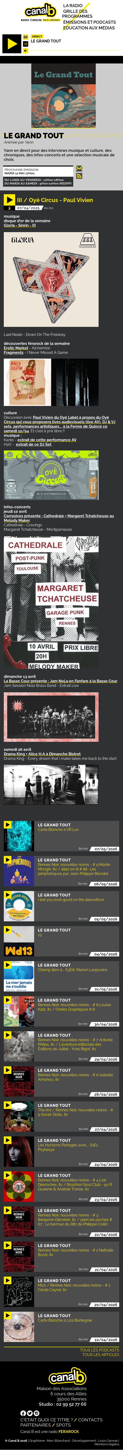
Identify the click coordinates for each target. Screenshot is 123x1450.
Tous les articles (100, 1354)
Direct (37, 36)
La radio (73, 5)
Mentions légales (107, 1444)
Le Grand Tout (46, 41)
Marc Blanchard (58, 1440)
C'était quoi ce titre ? (46, 1419)
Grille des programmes (77, 14)
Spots (63, 1424)
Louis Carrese (108, 1440)
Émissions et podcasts (89, 21)
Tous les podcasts (99, 1350)
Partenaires (35, 1424)
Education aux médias (89, 27)
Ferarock (69, 1431)
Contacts (90, 1419)
